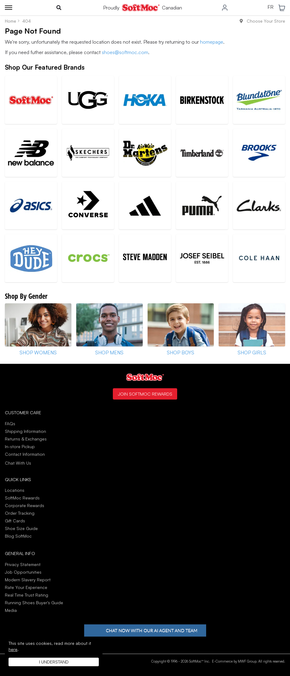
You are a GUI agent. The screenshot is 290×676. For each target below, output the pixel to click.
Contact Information (25, 454)
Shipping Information (25, 431)
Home (10, 21)
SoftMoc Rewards (22, 497)
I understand (54, 661)
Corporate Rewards (24, 505)
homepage (211, 42)
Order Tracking (19, 513)
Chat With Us (18, 463)
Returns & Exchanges (26, 438)
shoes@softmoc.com (125, 52)
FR (270, 7)
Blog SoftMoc (18, 536)
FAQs (10, 423)
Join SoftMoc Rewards (145, 393)
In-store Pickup (20, 446)
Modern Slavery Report (28, 579)
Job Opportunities (23, 572)
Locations (14, 490)
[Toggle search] (59, 7)
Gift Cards (15, 520)
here (13, 649)
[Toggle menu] (8, 7)
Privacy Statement (23, 564)
